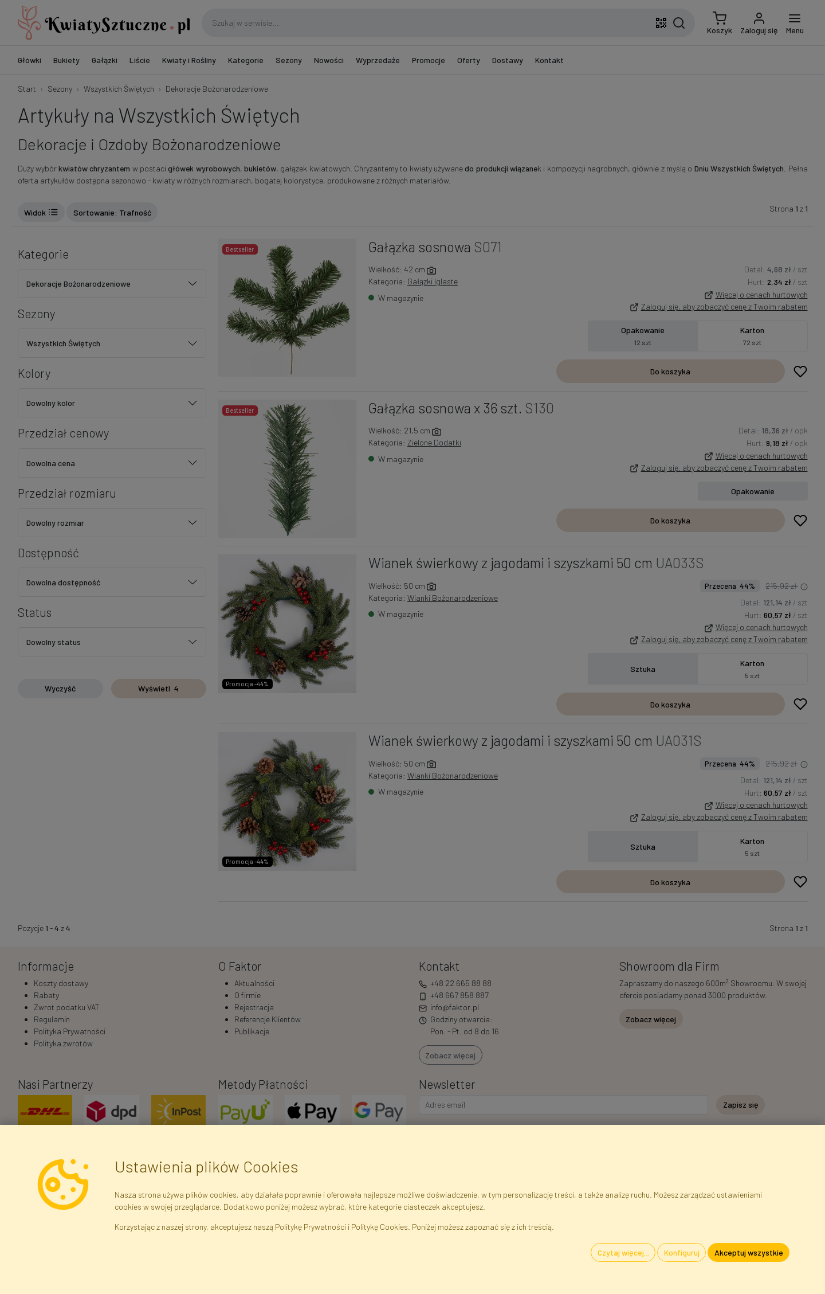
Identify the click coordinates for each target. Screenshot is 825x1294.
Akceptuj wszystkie (748, 1252)
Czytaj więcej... (623, 1252)
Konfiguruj (682, 1252)
